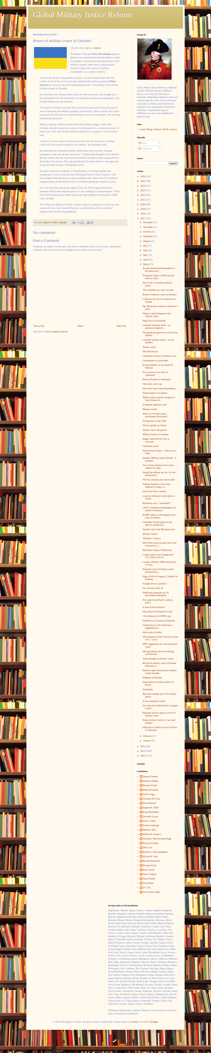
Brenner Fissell (150, 785)
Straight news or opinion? (154, 583)
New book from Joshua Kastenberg (159, 388)
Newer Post (39, 326)
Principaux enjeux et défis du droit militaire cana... (158, 277)
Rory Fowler (149, 870)
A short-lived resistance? (154, 607)
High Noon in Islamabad (154, 321)
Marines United (150, 409)
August (146, 241)
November (148, 227)
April (146, 259)
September (148, 236)
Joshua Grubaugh (151, 825)
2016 (143, 746)
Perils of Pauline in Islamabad (156, 379)
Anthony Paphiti (150, 781)
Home (80, 326)
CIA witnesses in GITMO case (157, 616)
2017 (143, 218)
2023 (143, 190)
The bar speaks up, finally (154, 425)
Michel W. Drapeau (152, 834)
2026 (143, 176)
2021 (143, 200)
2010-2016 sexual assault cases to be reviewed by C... (160, 544)
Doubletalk (148, 689)
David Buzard (149, 803)
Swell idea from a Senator (154, 491)
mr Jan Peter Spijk (151, 892)
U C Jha (147, 887)
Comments (145, 149)
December (148, 222)
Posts (142, 143)
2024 (143, 186)
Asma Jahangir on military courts (158, 658)
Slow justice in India (152, 632)
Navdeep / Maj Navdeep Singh (157, 838)
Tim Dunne (148, 883)
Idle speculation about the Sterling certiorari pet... (158, 652)
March (146, 264)
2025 (143, 181)
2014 (143, 756)
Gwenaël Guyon (150, 816)
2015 (143, 751)
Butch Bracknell (150, 790)
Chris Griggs (149, 794)
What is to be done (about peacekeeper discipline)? (155, 415)
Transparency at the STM (154, 421)
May (145, 255)
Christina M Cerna (151, 798)
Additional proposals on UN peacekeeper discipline (156, 594)
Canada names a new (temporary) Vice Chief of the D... (158, 556)
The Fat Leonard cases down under (159, 479)
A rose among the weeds (154, 701)
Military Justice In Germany (156, 434)
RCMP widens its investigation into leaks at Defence (159, 516)
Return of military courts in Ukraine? (160, 294)
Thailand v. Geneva (152, 538)
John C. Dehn (149, 821)
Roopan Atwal (149, 865)
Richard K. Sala (150, 856)
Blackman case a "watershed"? (157, 503)
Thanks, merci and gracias (155, 430)
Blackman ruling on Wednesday (157, 550)
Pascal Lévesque (150, 843)
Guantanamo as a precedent (155, 360)
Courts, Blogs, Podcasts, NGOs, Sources (158, 129)
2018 (143, 213)
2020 (143, 204)
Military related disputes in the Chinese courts (157, 315)
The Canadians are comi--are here (158, 290)
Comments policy (151, 446)
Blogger (154, 1022)
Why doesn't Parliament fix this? (158, 611)
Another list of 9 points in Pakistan (159, 620)
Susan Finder (149, 878)
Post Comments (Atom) (57, 331)
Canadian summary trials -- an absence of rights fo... (157, 326)
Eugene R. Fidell (151, 807)
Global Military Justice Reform (82, 14)
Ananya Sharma (150, 776)
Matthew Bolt (149, 830)
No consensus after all (153, 588)
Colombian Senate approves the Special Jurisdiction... (157, 523)
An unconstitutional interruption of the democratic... (159, 269)
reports (97, 47)
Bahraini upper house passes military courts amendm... (160, 671)
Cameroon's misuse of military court (159, 356)
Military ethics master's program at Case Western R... (159, 398)
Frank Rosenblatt (151, 812)
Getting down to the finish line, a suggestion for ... (158, 626)
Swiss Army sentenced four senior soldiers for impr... (158, 466)
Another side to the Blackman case (159, 529)
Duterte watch (149, 347)
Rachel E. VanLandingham (155, 852)
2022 (143, 195)
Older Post (121, 326)
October (147, 232)
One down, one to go (152, 384)
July (145, 245)
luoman (134, 1022)
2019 (143, 209)
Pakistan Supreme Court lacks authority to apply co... (156, 485)
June (145, 250)
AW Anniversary (150, 351)
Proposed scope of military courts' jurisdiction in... (158, 570)
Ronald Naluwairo (151, 861)
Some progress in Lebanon (155, 393)
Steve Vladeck (149, 874)
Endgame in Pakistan (152, 677)
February (147, 736)
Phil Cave (147, 847)
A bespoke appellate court (154, 404)
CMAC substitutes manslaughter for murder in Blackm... (159, 509)
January (147, 740)
